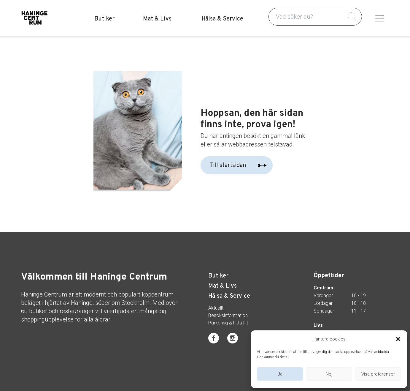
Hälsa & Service (222, 19)
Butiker (104, 19)
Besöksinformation (228, 315)
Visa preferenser (378, 374)
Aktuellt (215, 308)
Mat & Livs (157, 19)
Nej (329, 374)
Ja (280, 374)
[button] (398, 339)
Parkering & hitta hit (228, 323)
